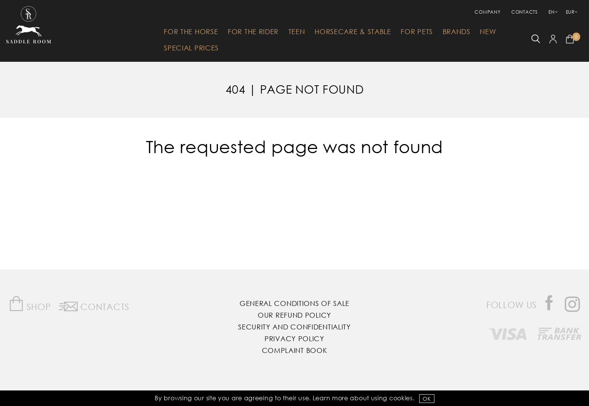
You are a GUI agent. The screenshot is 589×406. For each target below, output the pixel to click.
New (488, 31)
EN (551, 12)
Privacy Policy (294, 338)
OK (427, 398)
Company (487, 12)
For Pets (417, 31)
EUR (570, 12)
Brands (456, 31)
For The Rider (253, 31)
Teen (296, 31)
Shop (30, 304)
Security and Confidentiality (294, 327)
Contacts (524, 12)
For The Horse (191, 31)
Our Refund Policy (294, 315)
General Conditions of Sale (294, 303)
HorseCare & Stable (353, 31)
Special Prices (191, 48)
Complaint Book (294, 350)
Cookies (401, 398)
